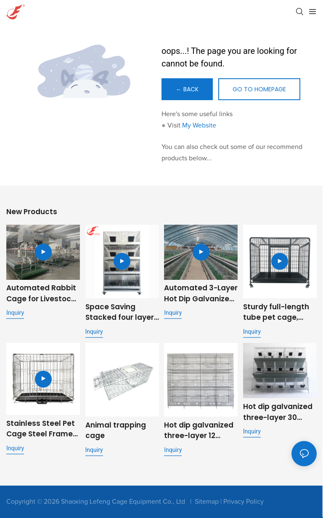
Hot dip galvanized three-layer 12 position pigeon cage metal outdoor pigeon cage (198, 430)
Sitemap (206, 501)
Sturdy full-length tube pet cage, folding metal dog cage (276, 312)
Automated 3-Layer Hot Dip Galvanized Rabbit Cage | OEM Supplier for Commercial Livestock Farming (201, 293)
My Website (199, 125)
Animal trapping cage (115, 430)
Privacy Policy (243, 501)
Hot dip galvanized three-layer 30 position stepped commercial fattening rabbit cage (277, 412)
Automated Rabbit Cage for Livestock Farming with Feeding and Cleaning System (41, 293)
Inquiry (15, 312)
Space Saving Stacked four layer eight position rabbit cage (119, 312)
